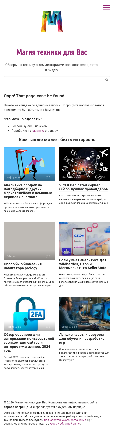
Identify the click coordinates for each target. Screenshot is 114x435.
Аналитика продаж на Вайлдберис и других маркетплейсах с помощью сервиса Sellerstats (28, 191)
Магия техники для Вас (51, 52)
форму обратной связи (65, 423)
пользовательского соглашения (65, 420)
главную (38, 131)
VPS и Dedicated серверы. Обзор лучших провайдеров (83, 187)
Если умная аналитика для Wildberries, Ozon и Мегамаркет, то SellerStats (82, 264)
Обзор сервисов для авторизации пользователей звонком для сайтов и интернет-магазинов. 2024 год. (29, 342)
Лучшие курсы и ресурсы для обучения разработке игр (81, 338)
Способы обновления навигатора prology (23, 266)
